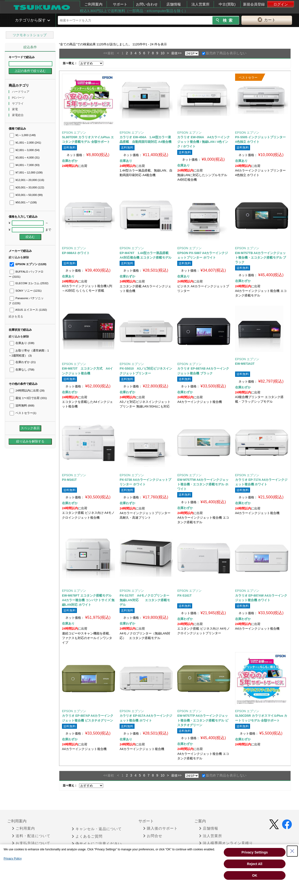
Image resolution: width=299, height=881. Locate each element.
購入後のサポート (160, 828)
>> (179, 53)
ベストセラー (23, 413)
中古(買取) (227, 4)
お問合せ (152, 836)
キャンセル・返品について (97, 829)
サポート (120, 4)
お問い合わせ (147, 4)
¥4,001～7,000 (25, 165)
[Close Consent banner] (292, 851)
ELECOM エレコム (29, 283)
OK (254, 875)
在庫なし (22, 369)
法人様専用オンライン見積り (226, 843)
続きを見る (16, 316)
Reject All (254, 864)
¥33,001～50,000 (26, 194)
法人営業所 (200, 4)
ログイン (280, 4)
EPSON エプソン (28, 264)
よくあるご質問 (87, 836)
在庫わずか (23, 362)
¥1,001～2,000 (25, 142)
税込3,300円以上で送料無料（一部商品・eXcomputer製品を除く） (134, 11)
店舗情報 (173, 4)
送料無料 (22, 405)
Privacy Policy (13, 858)
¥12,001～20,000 (27, 180)
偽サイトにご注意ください (97, 844)
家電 (15, 109)
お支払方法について (31, 843)
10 (162, 53)
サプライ (18, 103)
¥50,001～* (23, 202)
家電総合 (18, 115)
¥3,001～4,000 (25, 157)
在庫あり (22, 343)
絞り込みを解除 (19, 257)
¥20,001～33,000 (27, 187)
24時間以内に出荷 (27, 390)
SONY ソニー (25, 290)
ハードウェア (21, 91)
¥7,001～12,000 (26, 172)
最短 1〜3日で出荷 (28, 398)
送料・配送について (31, 836)
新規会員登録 (254, 4)
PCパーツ (18, 97)
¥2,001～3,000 (25, 150)
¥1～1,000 (23, 135)
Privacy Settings (255, 852)
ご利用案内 (93, 4)
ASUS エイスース (28, 309)
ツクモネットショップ (30, 35)
